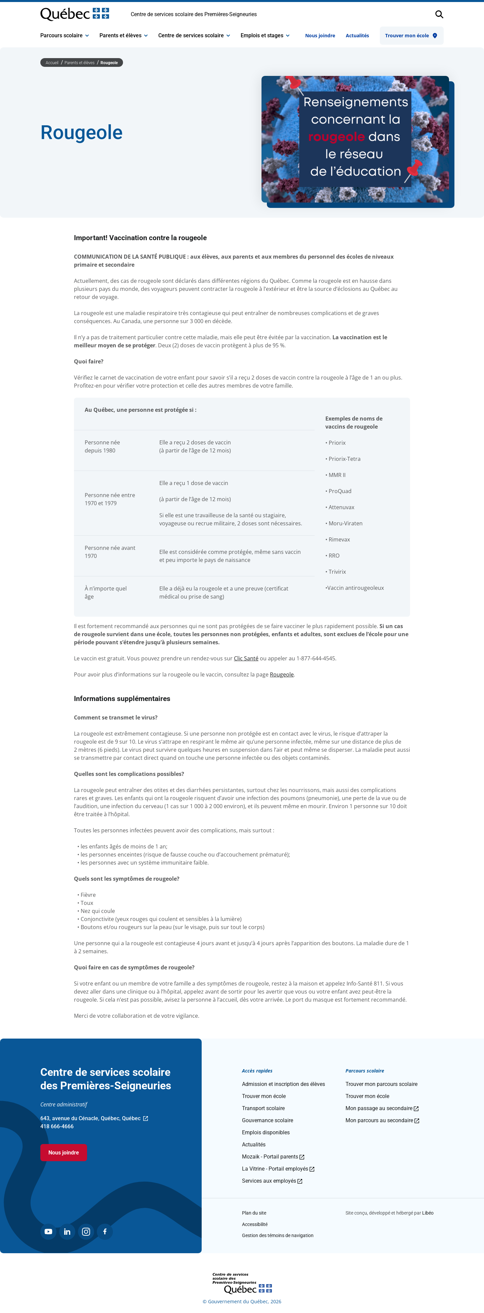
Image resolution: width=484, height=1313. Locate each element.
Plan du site (254, 1213)
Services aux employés (272, 1181)
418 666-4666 (57, 1126)
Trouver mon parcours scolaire (381, 1084)
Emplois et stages (265, 35)
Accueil (52, 62)
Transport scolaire (263, 1108)
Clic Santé (246, 658)
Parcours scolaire (64, 35)
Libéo (428, 1213)
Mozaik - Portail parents (273, 1156)
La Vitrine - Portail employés (278, 1169)
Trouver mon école (411, 35)
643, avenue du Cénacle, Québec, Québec (94, 1119)
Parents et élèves (123, 35)
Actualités (357, 35)
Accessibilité (255, 1224)
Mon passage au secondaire (382, 1108)
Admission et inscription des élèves (283, 1084)
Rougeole (109, 62)
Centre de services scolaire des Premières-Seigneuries (194, 14)
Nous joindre (320, 35)
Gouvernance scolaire (267, 1120)
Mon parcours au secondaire (382, 1120)
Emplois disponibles (266, 1132)
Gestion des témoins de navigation (278, 1235)
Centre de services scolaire (194, 35)
